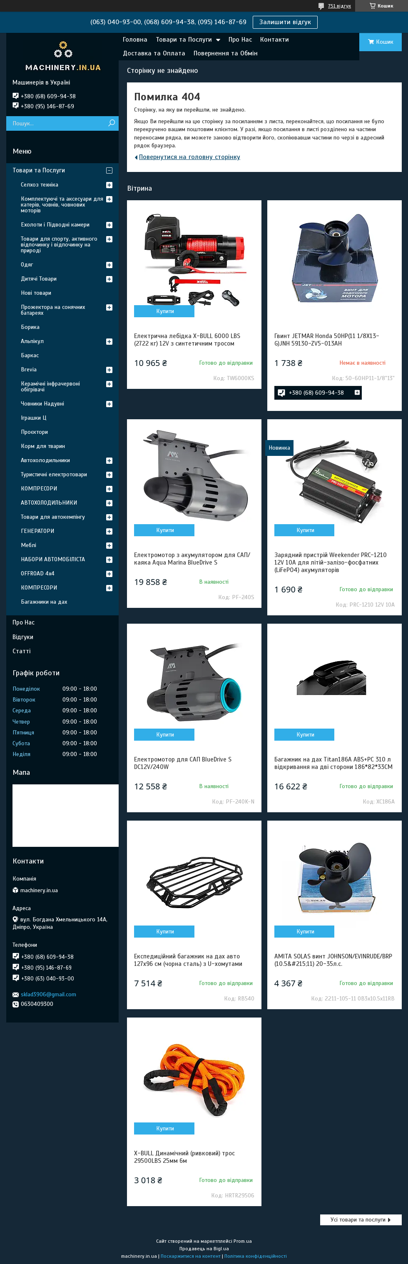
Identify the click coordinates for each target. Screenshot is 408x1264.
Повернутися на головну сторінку (189, 157)
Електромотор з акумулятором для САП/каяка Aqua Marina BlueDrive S (192, 558)
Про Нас (240, 39)
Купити (165, 311)
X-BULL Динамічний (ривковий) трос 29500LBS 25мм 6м (184, 1157)
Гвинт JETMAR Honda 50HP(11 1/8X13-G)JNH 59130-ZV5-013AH (326, 339)
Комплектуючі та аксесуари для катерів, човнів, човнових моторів (62, 204)
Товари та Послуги (184, 39)
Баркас (30, 355)
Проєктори (34, 431)
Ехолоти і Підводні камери (55, 224)
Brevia (29, 369)
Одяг (27, 264)
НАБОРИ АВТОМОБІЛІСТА (53, 559)
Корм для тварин (43, 446)
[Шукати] (111, 123)
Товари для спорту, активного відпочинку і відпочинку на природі (59, 244)
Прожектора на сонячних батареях (53, 310)
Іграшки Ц (33, 417)
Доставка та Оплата (154, 53)
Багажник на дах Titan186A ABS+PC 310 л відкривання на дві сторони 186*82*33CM (333, 763)
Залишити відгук (285, 22)
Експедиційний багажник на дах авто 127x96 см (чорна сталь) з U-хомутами (188, 960)
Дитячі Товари (39, 278)
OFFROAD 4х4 (38, 573)
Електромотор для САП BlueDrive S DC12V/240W (182, 763)
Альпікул (32, 341)
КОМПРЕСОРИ (39, 488)
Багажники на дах (44, 601)
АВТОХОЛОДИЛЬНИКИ (49, 502)
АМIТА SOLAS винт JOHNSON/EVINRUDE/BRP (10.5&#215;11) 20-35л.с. (333, 960)
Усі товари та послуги (358, 1219)
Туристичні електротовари (54, 474)
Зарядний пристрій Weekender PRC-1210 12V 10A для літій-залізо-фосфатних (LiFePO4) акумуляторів (330, 562)
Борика (30, 327)
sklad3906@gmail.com (48, 994)
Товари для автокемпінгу (53, 516)
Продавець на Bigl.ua (204, 1249)
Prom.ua (243, 1241)
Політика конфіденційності (255, 1256)
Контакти (274, 39)
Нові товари (36, 292)
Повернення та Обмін (226, 53)
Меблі (28, 545)
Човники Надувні (42, 403)
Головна (135, 39)
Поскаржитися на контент (191, 1256)
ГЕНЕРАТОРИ (37, 531)
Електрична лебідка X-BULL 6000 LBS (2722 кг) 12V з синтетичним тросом (187, 339)
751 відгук (339, 6)
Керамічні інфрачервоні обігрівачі (50, 386)
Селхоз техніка (39, 184)
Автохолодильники (45, 460)
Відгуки (22, 637)
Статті (21, 651)
